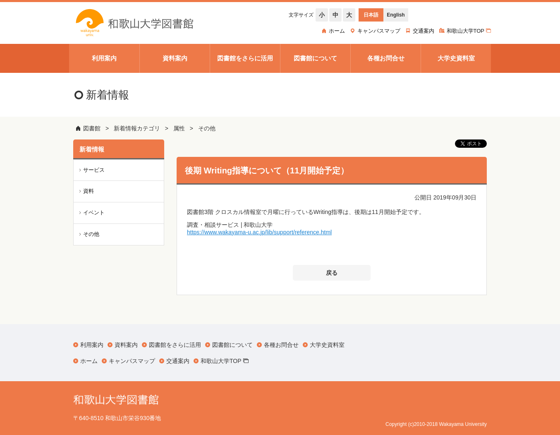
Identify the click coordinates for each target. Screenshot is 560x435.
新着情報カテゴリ (137, 128)
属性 (179, 128)
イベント (94, 212)
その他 (206, 128)
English (395, 15)
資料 (88, 191)
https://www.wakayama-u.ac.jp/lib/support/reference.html (259, 232)
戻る (331, 272)
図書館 (92, 128)
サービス (94, 170)
